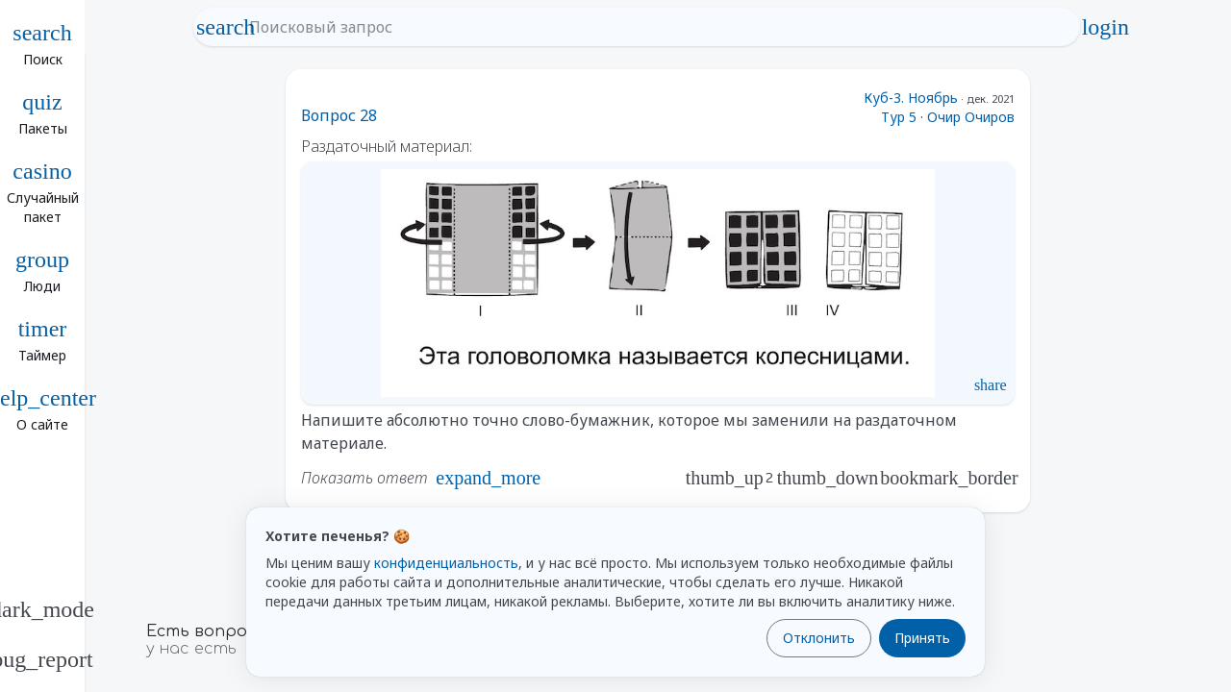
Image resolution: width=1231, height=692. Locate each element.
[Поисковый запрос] (654, 26)
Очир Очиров (971, 117)
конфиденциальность (446, 563)
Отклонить (819, 638)
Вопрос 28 (339, 115)
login (1105, 26)
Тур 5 (899, 117)
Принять (922, 638)
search (226, 26)
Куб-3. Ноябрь (911, 97)
